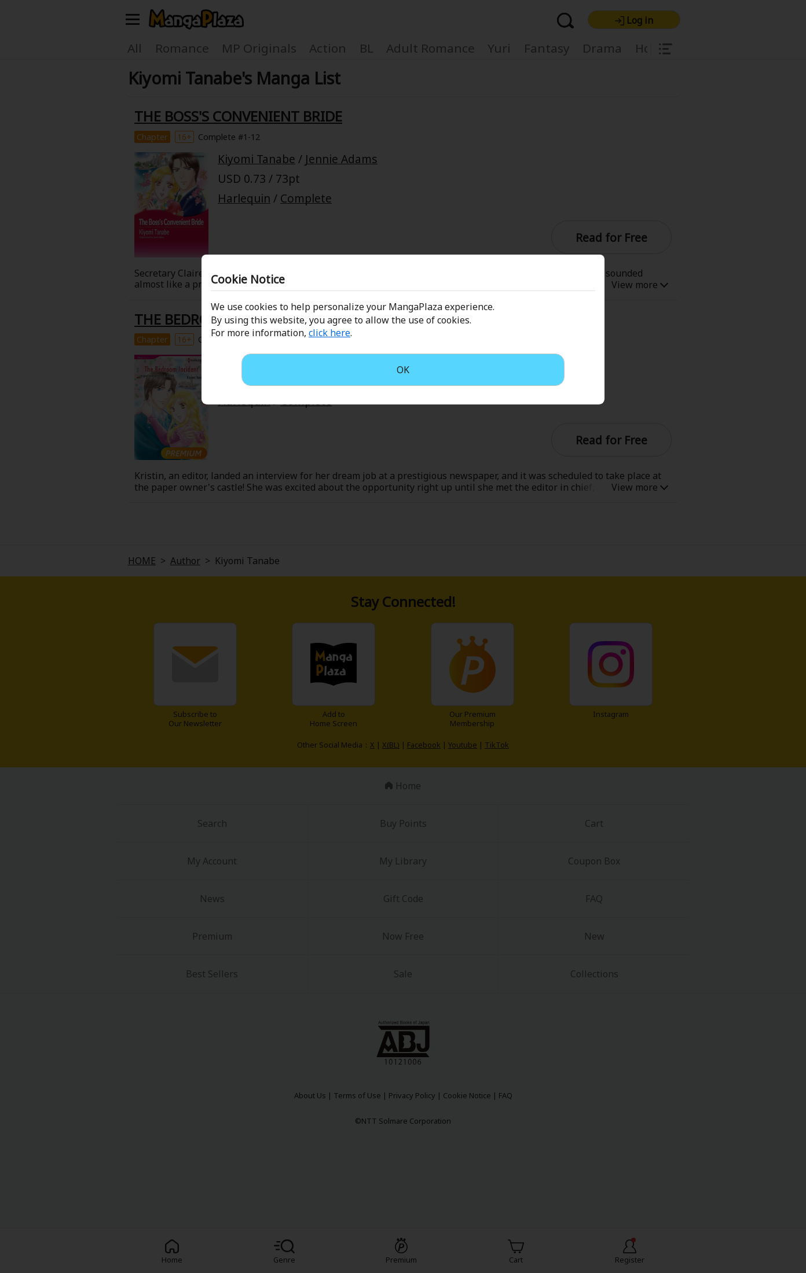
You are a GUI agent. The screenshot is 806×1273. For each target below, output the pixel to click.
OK (403, 369)
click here (329, 332)
